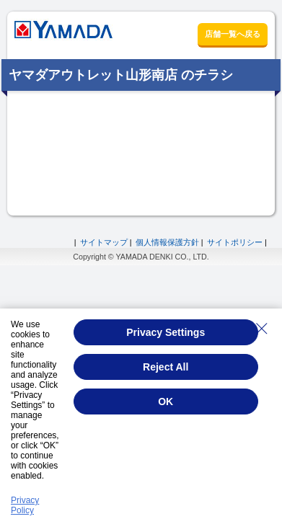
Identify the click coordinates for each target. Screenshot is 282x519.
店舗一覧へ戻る (232, 34)
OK (165, 401)
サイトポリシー (235, 242)
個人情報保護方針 (167, 242)
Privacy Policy (25, 505)
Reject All (165, 367)
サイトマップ (104, 242)
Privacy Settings (165, 332)
